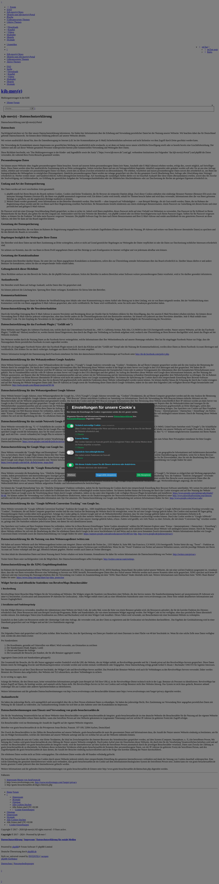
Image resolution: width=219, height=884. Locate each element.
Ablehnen (71, 475)
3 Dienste (80, 448)
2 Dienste (80, 434)
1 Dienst (79, 458)
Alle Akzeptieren (143, 475)
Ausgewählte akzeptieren (106, 475)
